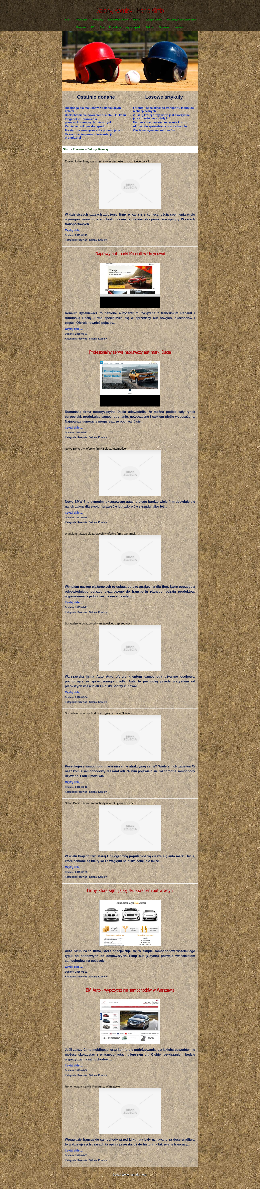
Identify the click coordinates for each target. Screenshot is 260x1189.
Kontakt (179, 27)
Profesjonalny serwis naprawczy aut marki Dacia (130, 351)
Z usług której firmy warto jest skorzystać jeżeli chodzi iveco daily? (161, 117)
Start (67, 19)
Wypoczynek (133, 27)
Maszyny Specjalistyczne (181, 19)
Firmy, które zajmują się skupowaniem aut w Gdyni (130, 890)
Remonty (98, 19)
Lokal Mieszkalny (118, 19)
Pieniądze (81, 19)
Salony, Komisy (98, 149)
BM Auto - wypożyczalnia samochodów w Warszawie (130, 989)
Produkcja (115, 27)
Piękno (149, 27)
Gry (102, 27)
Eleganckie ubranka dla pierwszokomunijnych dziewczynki (89, 121)
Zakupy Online (153, 19)
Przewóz (81, 27)
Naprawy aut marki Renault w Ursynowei (130, 253)
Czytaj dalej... (74, 230)
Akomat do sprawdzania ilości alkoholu (160, 126)
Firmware (164, 27)
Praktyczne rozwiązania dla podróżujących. (94, 130)
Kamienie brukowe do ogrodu (85, 126)
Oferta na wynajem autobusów (154, 130)
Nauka (136, 19)
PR (93, 27)
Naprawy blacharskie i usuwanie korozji (160, 122)
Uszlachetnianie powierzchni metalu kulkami (95, 115)
